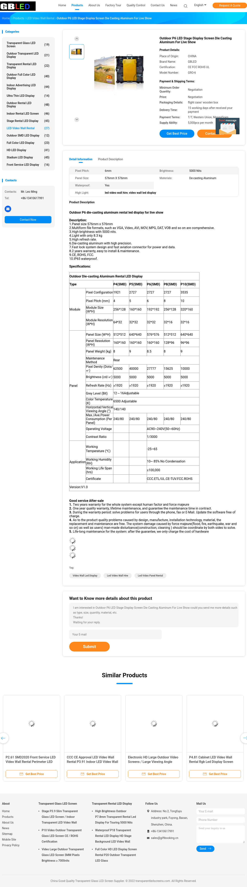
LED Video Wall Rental (28, 128)
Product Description (110, 159)
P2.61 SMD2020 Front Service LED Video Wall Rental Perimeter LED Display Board (31, 761)
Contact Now (28, 219)
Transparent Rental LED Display (28, 65)
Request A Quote (229, 5)
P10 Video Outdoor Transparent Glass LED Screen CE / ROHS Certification (62, 836)
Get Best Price (177, 133)
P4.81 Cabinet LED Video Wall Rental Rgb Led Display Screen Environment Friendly (211, 761)
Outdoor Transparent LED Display (28, 55)
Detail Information (80, 159)
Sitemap (7, 833)
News (5, 828)
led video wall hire (117, 575)
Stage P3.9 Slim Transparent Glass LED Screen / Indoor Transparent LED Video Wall (60, 817)
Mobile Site (9, 839)
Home (6, 811)
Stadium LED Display (28, 157)
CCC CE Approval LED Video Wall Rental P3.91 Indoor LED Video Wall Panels (92, 761)
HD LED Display (28, 150)
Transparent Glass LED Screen (28, 44)
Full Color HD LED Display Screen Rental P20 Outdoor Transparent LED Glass (116, 855)
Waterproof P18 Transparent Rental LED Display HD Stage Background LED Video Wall (113, 836)
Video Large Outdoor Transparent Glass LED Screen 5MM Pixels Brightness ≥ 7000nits (63, 855)
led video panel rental (150, 575)
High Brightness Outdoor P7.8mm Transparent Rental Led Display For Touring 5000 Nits (115, 817)
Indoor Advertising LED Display (28, 87)
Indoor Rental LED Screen (28, 114)
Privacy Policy (10, 845)
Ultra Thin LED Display (28, 96)
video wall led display (85, 575)
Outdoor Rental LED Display (28, 104)
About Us (8, 822)
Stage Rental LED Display (28, 121)
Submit (89, 646)
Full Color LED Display (28, 143)
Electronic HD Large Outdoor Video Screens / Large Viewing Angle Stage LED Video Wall (153, 761)
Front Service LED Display (28, 165)
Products (7, 816)
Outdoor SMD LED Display (28, 135)
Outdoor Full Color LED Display (28, 76)
